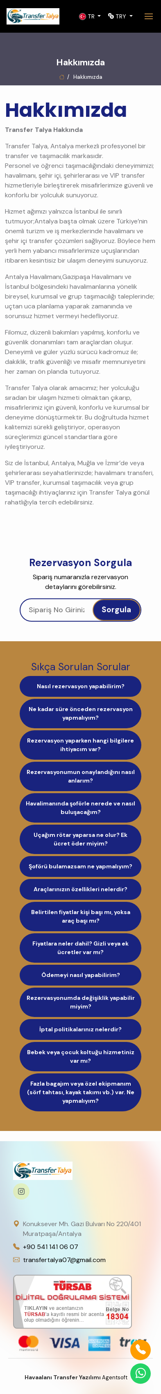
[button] (90, 16)
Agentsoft (81, 1377)
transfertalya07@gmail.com (64, 1260)
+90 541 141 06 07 (50, 1246)
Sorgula (116, 609)
